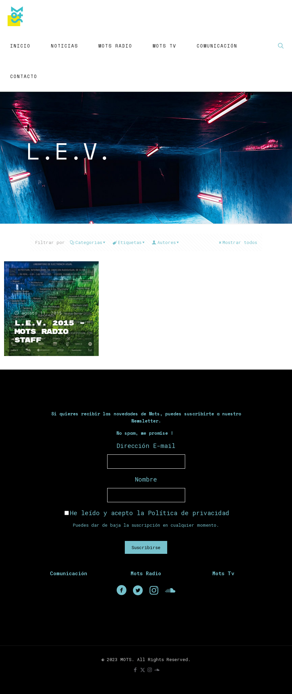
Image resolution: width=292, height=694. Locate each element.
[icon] (156, 669)
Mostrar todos (237, 242)
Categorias (88, 242)
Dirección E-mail (146, 445)
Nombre (146, 479)
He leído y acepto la (146, 513)
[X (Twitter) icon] (142, 669)
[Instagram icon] (149, 669)
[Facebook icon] (135, 669)
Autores (166, 242)
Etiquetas (129, 242)
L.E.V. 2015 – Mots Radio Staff (49, 331)
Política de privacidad (188, 513)
